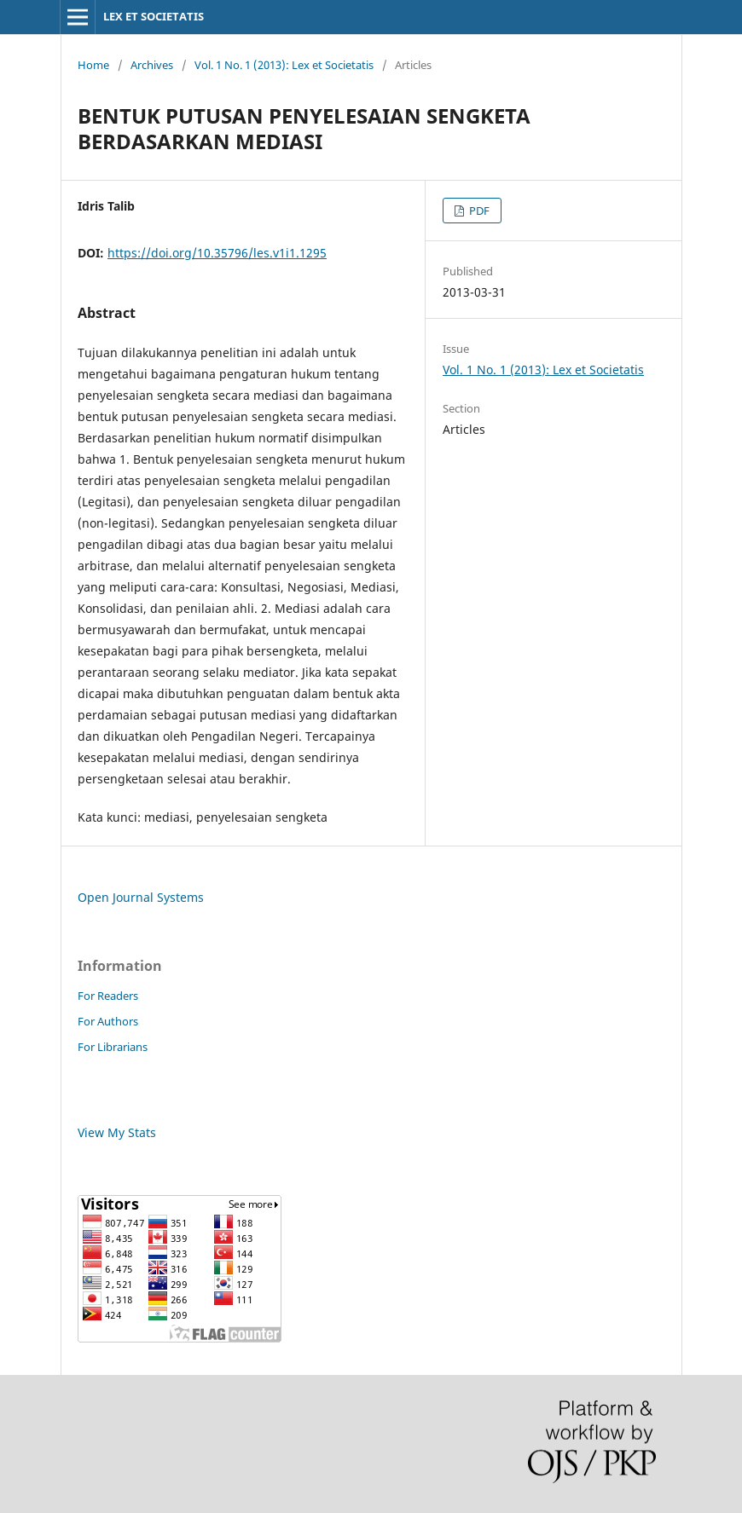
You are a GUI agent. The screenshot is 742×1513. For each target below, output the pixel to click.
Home (93, 64)
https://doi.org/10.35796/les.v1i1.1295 (217, 253)
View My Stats (117, 1132)
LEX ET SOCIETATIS (153, 16)
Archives (151, 64)
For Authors (108, 1021)
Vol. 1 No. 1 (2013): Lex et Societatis (284, 64)
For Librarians (113, 1046)
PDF (478, 210)
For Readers (108, 995)
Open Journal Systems (141, 897)
